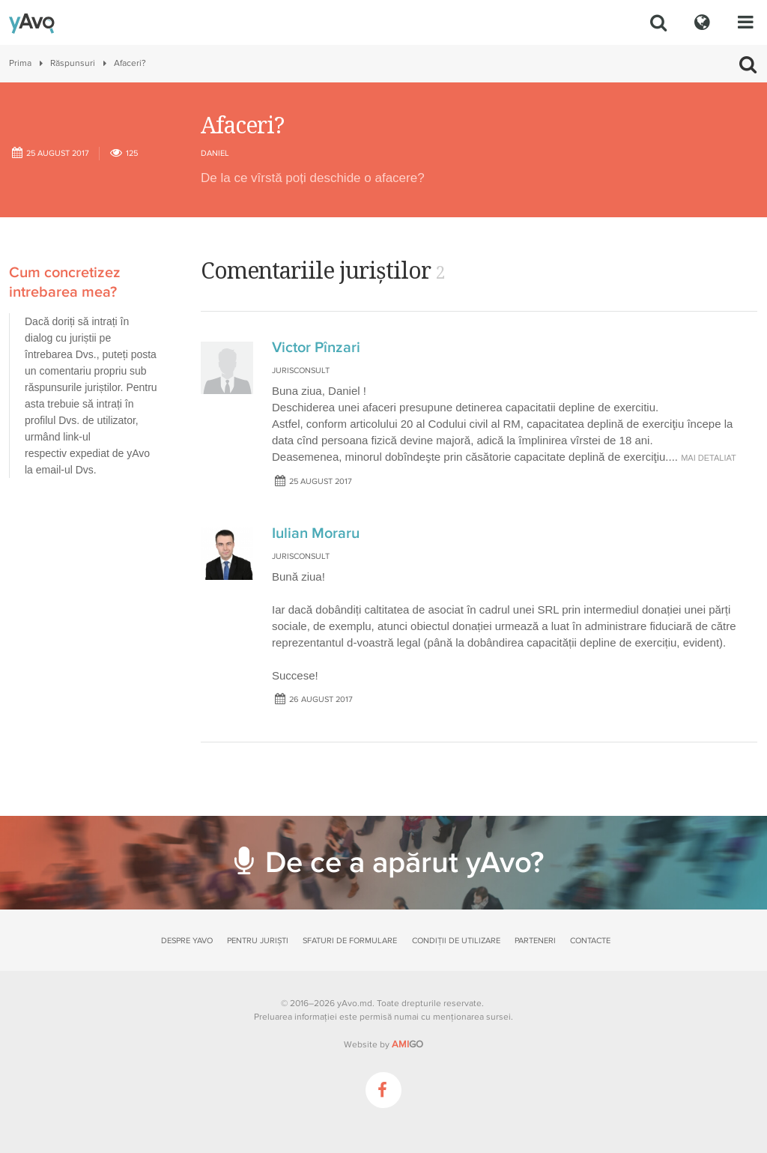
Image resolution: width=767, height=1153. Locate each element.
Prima (20, 63)
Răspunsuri (72, 63)
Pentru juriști (257, 940)
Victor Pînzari (316, 348)
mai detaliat (708, 457)
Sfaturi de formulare (350, 940)
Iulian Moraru (316, 533)
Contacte (590, 940)
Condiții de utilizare (456, 940)
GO (407, 1044)
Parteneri (535, 940)
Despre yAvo (187, 940)
